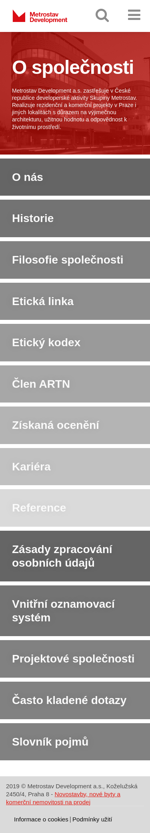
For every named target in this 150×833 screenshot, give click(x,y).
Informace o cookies (41, 819)
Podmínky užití (92, 819)
